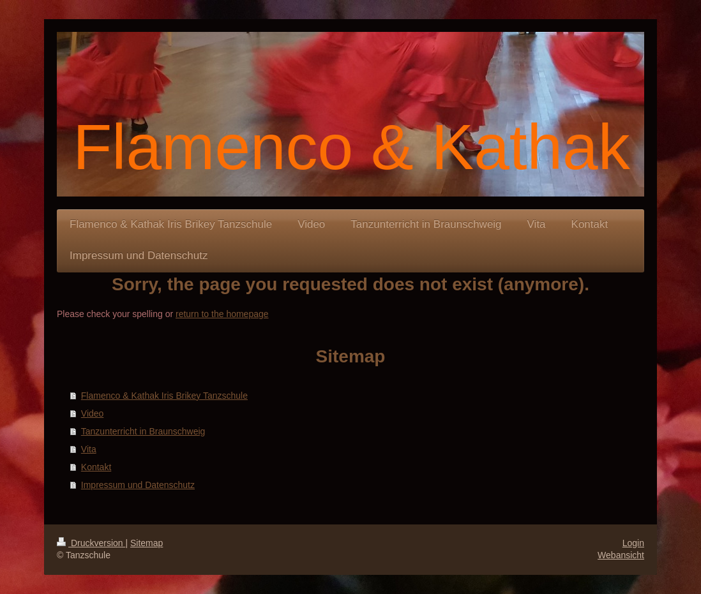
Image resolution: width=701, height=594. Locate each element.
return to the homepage (222, 314)
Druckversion (91, 543)
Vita (88, 449)
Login (633, 543)
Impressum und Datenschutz (138, 485)
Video (92, 413)
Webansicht (621, 555)
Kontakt (96, 467)
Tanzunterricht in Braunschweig (143, 431)
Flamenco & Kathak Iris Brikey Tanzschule (164, 395)
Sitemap (146, 543)
